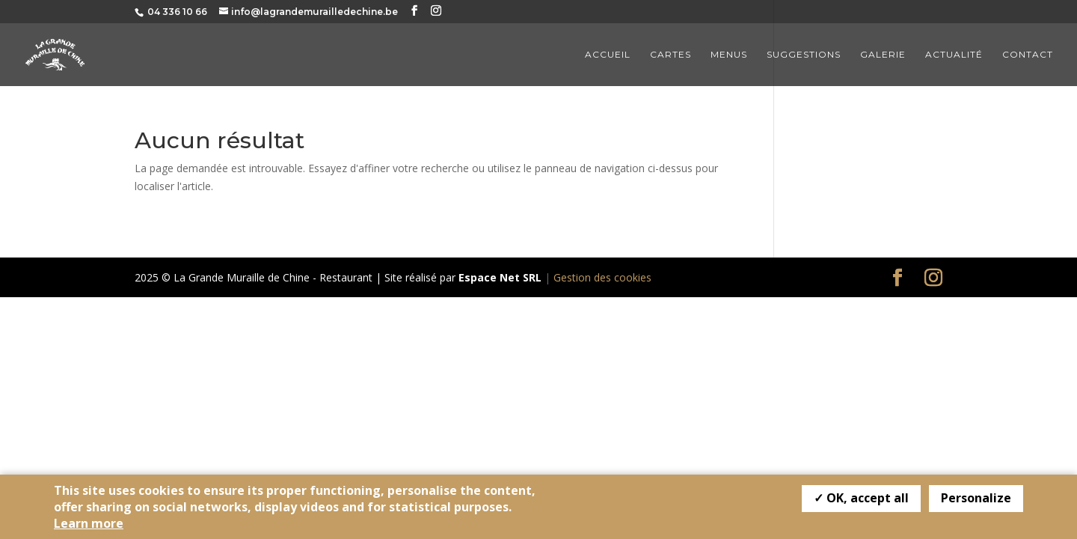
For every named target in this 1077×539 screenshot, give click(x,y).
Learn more (88, 523)
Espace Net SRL (499, 277)
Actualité (954, 54)
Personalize (976, 498)
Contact (1027, 54)
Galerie (883, 54)
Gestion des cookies (602, 277)
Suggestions (804, 54)
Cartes (670, 54)
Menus (729, 54)
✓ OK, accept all (861, 498)
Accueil (607, 54)
